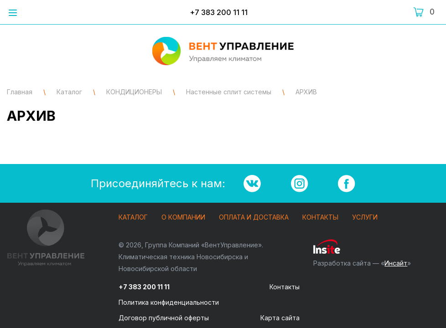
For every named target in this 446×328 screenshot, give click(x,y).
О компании (183, 217)
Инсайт (395, 263)
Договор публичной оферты (164, 318)
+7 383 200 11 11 (219, 12)
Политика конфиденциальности (169, 302)
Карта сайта (280, 318)
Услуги (365, 217)
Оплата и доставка (254, 217)
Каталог (133, 217)
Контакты (320, 217)
